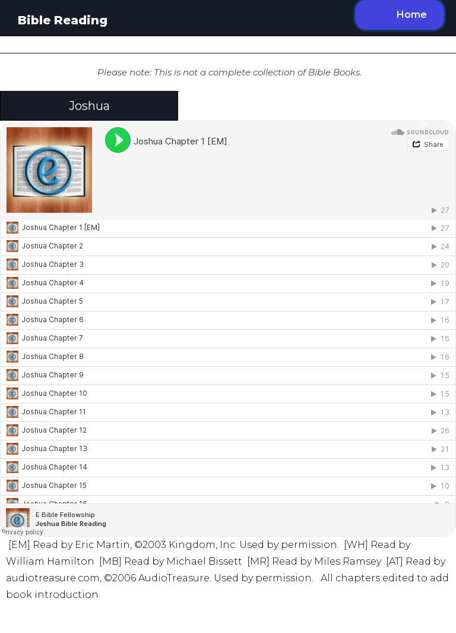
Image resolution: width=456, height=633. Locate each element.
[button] (228, 106)
